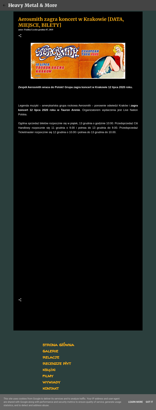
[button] (20, 36)
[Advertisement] (78, 260)
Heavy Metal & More (32, 5)
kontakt (51, 388)
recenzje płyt (57, 363)
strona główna (58, 344)
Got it (149, 402)
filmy (48, 376)
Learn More (135, 402)
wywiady (51, 382)
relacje (51, 357)
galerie (50, 351)
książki (49, 369)
